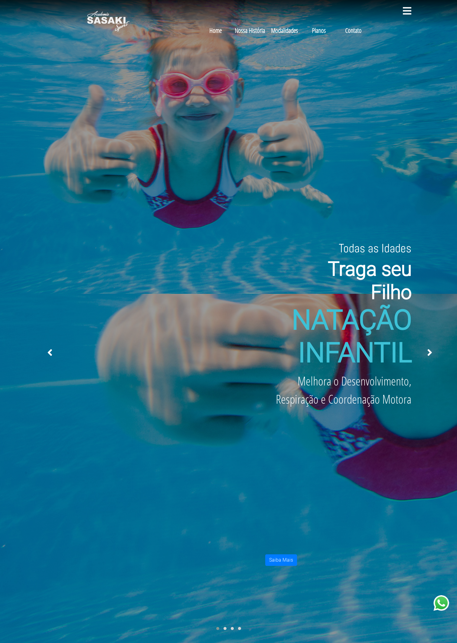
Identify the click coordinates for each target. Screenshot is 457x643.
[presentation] (50, 353)
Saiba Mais (281, 560)
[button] (217, 628)
